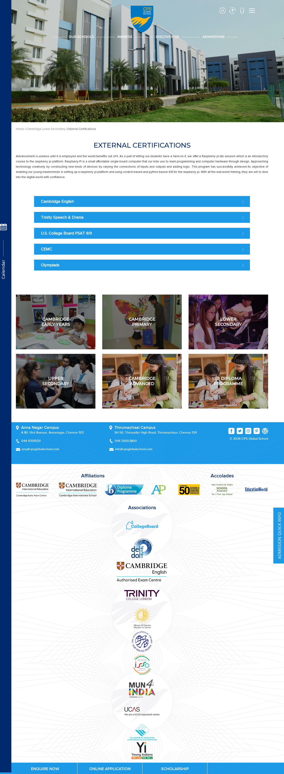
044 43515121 (30, 441)
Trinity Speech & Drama (62, 217)
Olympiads (50, 265)
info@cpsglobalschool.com (133, 449)
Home (20, 129)
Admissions (213, 37)
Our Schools (81, 37)
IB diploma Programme (228, 381)
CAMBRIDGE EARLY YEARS (55, 322)
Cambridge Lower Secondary (45, 129)
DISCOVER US (167, 37)
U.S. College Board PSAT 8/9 (66, 233)
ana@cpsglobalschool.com (40, 449)
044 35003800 (126, 441)
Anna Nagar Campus (40, 427)
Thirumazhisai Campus (135, 427)
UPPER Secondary (55, 381)
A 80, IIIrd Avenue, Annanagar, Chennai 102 (52, 432)
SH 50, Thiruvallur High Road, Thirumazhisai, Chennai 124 (156, 432)
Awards (124, 37)
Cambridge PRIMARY (142, 322)
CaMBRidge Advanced (142, 381)
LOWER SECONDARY (228, 322)
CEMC (46, 249)
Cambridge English (57, 201)
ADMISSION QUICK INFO (279, 535)
